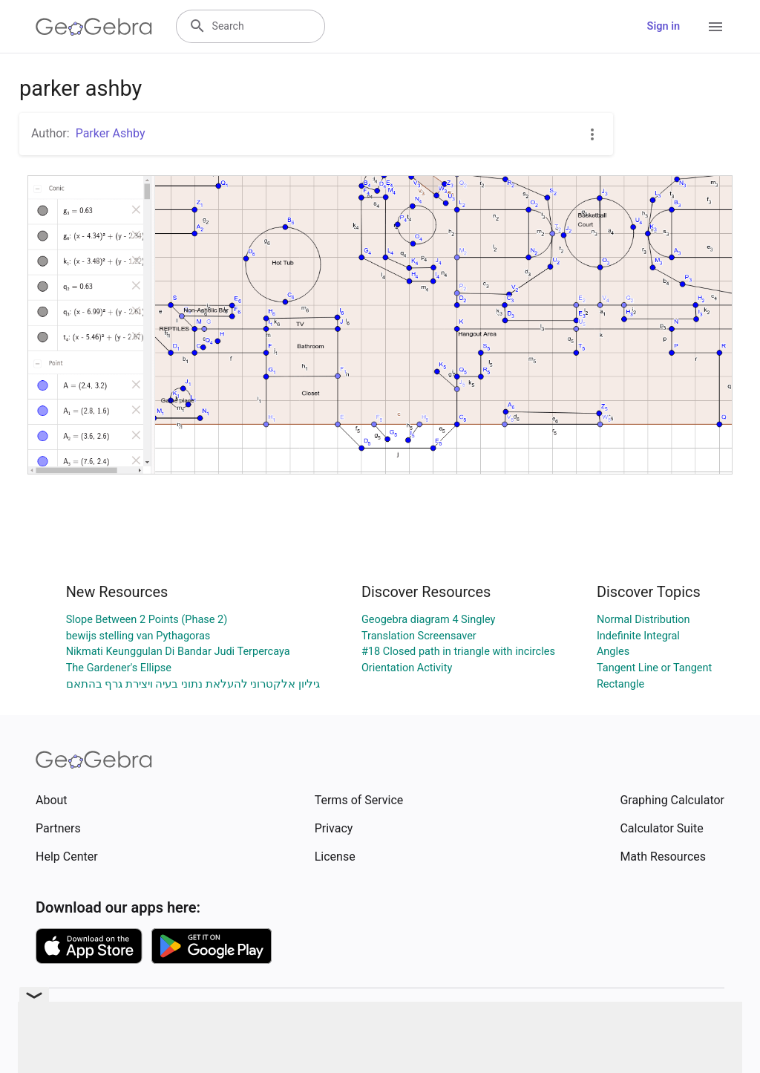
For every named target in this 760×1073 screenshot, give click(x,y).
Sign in (663, 26)
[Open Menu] (715, 27)
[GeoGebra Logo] (94, 27)
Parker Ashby (110, 133)
